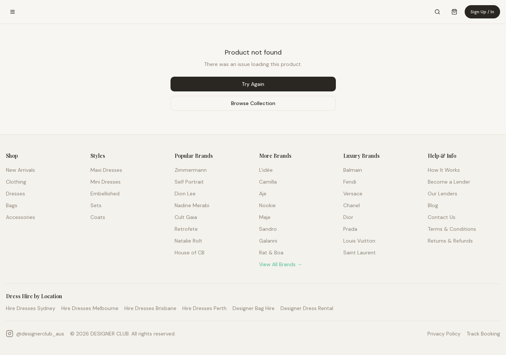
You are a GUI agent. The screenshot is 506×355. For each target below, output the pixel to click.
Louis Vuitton (359, 240)
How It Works (444, 170)
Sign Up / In (482, 12)
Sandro (268, 229)
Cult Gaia (186, 217)
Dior (348, 217)
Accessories (20, 217)
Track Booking (483, 333)
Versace (352, 193)
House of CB (189, 252)
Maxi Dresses (106, 170)
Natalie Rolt (188, 240)
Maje (265, 217)
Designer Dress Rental (306, 308)
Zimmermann (191, 170)
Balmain (352, 170)
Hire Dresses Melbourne (89, 308)
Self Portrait (189, 181)
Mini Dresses (105, 181)
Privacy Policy (444, 333)
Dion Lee (185, 193)
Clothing (16, 181)
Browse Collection (253, 103)
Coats (97, 217)
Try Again (253, 84)
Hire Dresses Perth (204, 308)
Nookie (267, 205)
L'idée (266, 170)
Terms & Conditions (452, 229)
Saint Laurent (359, 252)
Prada (350, 229)
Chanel (351, 205)
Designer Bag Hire (254, 308)
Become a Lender (449, 181)
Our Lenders (442, 193)
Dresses (15, 193)
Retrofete (186, 229)
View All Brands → (280, 264)
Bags (11, 205)
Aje (262, 193)
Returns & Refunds (450, 240)
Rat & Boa (271, 252)
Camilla (268, 181)
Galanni (268, 240)
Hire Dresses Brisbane (150, 308)
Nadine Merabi (192, 205)
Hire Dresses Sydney (30, 308)
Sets (95, 205)
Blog (433, 205)
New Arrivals (20, 170)
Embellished (105, 193)
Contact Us (441, 217)
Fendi (349, 181)
